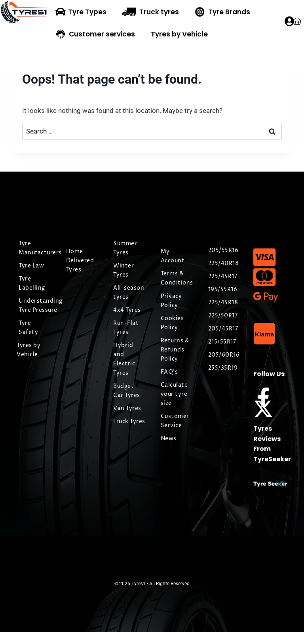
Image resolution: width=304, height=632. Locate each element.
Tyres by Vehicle (179, 34)
